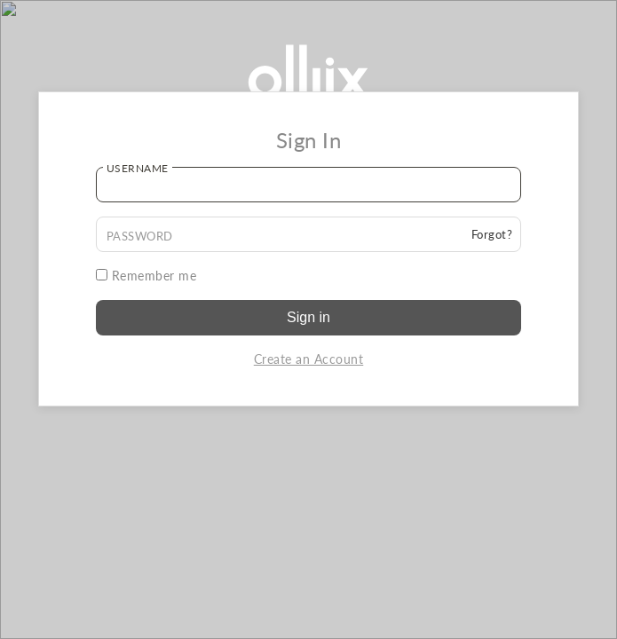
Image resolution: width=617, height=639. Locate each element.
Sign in (308, 317)
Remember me (146, 275)
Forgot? (492, 234)
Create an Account (309, 359)
